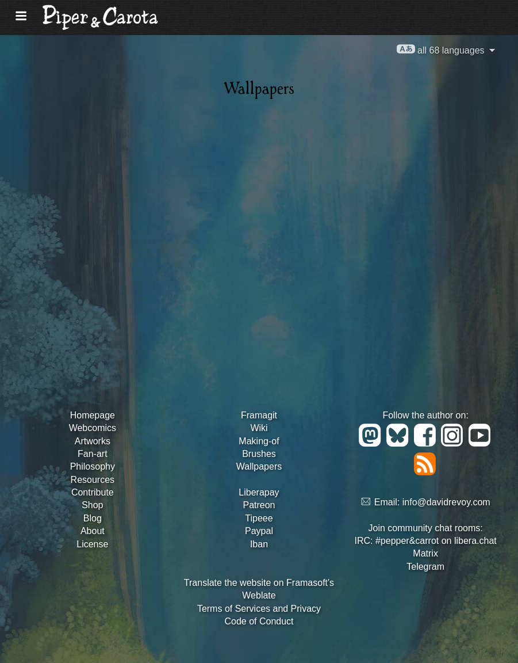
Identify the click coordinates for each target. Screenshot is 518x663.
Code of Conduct (258, 621)
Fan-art (93, 454)
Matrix (425, 553)
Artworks (92, 441)
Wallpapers (259, 466)
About (92, 531)
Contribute (92, 492)
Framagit (259, 415)
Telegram (425, 566)
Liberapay (259, 492)
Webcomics (92, 428)
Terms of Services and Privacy (259, 609)
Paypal (259, 531)
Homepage (92, 415)
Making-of (259, 441)
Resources (92, 480)
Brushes (259, 454)
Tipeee (259, 518)
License (92, 544)
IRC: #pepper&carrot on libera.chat (426, 541)
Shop (92, 505)
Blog (92, 518)
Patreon (259, 505)
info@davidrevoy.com (446, 502)
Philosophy (92, 466)
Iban (259, 544)
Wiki (258, 428)
